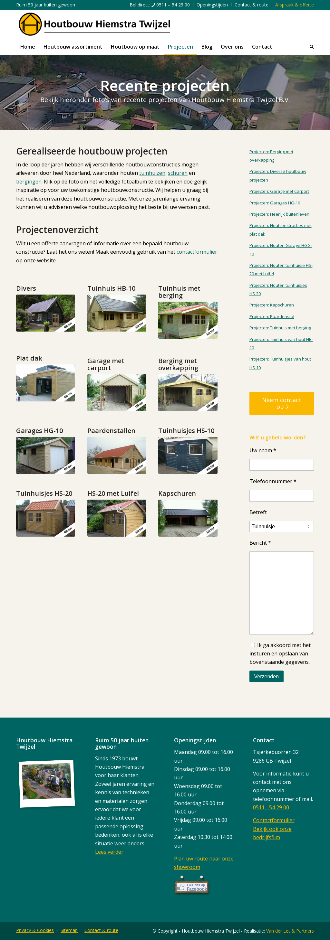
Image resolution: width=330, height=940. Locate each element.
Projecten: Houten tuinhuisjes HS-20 (278, 289)
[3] (187, 320)
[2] (116, 313)
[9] (116, 455)
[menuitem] (159, 4)
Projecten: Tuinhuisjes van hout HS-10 (280, 363)
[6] (187, 392)
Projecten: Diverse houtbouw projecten (277, 175)
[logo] (94, 24)
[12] (116, 518)
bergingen (29, 181)
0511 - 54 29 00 (271, 807)
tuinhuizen (152, 172)
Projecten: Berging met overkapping (271, 156)
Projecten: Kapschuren (271, 305)
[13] (187, 518)
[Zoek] (310, 47)
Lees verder (109, 851)
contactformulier (197, 251)
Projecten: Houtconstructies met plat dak (280, 229)
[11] (45, 518)
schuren (178, 172)
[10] (187, 455)
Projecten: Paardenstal (271, 316)
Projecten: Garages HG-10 (274, 203)
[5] (116, 392)
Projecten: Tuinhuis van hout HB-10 (281, 343)
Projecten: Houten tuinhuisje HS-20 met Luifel (281, 269)
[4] (45, 382)
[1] (45, 313)
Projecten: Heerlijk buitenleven (279, 214)
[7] (45, 455)
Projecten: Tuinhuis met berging (280, 328)
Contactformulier (274, 820)
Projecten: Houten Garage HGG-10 (280, 249)
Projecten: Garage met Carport (279, 191)
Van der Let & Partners (290, 931)
